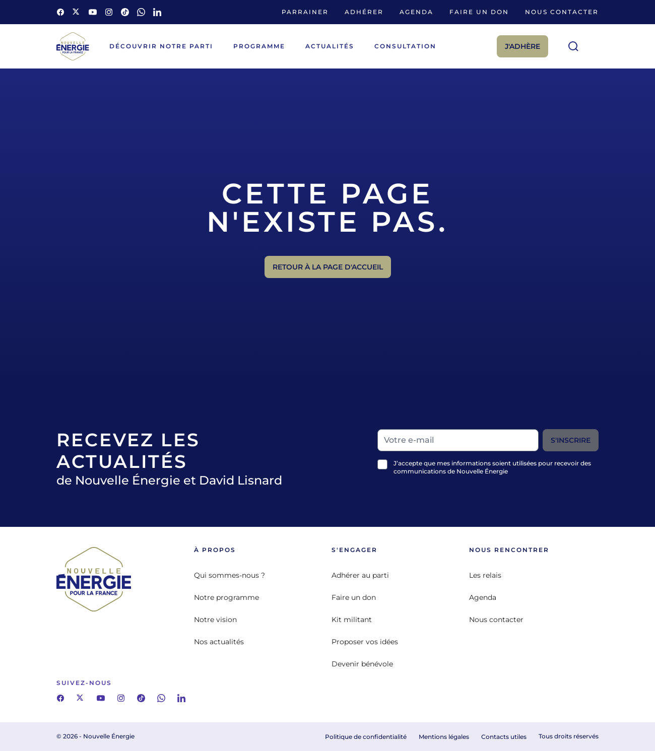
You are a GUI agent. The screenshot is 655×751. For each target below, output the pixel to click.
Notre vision (215, 619)
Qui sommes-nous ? (229, 575)
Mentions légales (444, 736)
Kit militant (352, 619)
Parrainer (305, 12)
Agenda (416, 12)
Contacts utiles (504, 736)
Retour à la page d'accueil (328, 266)
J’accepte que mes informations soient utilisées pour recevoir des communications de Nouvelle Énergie (492, 467)
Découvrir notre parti (161, 46)
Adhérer (364, 12)
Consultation (405, 46)
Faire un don (479, 12)
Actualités (329, 46)
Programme (259, 46)
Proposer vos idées (365, 641)
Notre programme (226, 597)
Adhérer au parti (360, 575)
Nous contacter (562, 12)
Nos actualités (219, 641)
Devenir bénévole (362, 663)
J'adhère (522, 46)
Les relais (485, 575)
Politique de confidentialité (366, 736)
